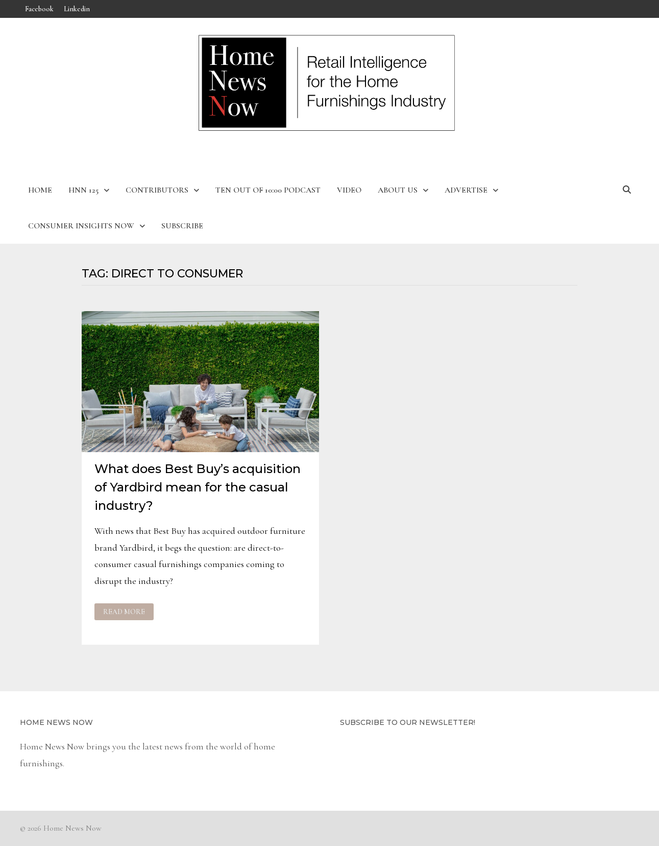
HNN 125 (83, 190)
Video (349, 190)
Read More (126, 612)
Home (40, 190)
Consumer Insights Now (81, 226)
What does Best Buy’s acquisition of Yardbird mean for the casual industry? (197, 487)
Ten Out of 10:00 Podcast (268, 190)
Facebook (39, 9)
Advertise (466, 190)
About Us (398, 190)
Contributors (157, 190)
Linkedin (77, 9)
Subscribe (182, 226)
